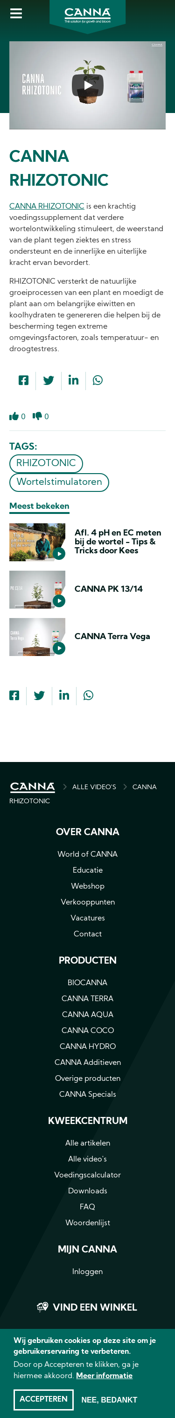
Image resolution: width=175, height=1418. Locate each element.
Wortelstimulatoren (59, 482)
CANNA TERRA (87, 999)
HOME (32, 788)
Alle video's (87, 1159)
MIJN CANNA (87, 1250)
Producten (88, 961)
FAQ (87, 1207)
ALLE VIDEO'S (94, 787)
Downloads (87, 1191)
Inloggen (87, 1272)
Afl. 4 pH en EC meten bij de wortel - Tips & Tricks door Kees (118, 542)
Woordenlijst (87, 1223)
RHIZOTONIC (46, 463)
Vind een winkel (95, 1308)
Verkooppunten (88, 902)
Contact (88, 934)
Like (14, 416)
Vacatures (87, 918)
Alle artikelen (87, 1143)
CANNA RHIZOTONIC (46, 207)
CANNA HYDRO (88, 1047)
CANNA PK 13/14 (109, 589)
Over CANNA (87, 832)
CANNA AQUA (87, 1015)
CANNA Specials (87, 1095)
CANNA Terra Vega (112, 637)
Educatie (88, 871)
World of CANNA (87, 855)
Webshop (88, 886)
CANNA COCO (88, 1031)
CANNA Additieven (88, 1063)
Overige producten (87, 1079)
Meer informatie (104, 1384)
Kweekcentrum (87, 1121)
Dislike (37, 416)
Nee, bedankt (109, 1407)
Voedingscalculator (87, 1175)
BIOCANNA (87, 983)
